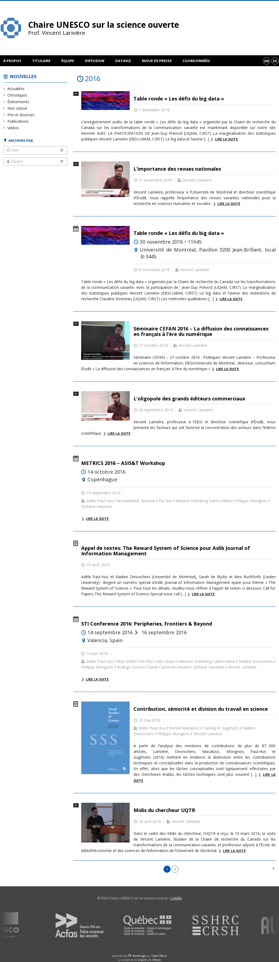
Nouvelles (23, 76)
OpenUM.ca (158, 956)
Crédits (176, 898)
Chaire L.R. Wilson (149, 960)
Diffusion (94, 60)
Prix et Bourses (21, 114)
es (275, 61)
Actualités (16, 88)
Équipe (67, 60)
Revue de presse (157, 60)
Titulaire (41, 60)
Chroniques (17, 95)
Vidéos (13, 127)
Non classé (17, 108)
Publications (18, 121)
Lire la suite (226, 139)
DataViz (123, 60)
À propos (12, 60)
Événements (18, 101)
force (139, 956)
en (266, 61)
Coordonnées (196, 60)
